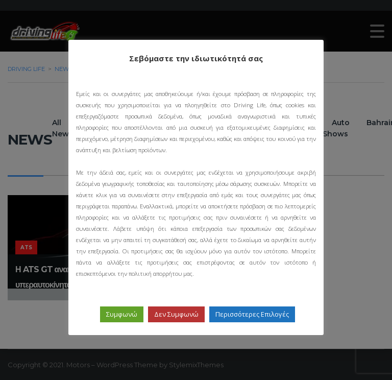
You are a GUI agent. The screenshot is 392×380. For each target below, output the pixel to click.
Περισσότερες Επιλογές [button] (252, 314)
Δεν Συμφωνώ (176, 314)
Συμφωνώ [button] (121, 314)
